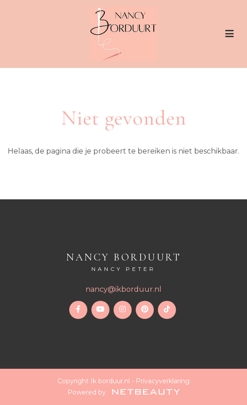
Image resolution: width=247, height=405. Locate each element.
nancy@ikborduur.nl (124, 289)
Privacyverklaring (163, 381)
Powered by (123, 392)
